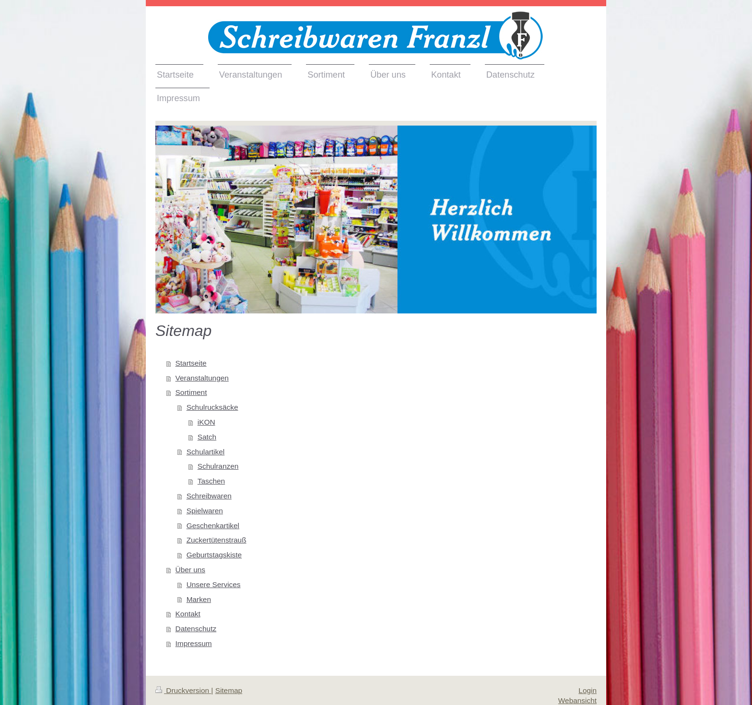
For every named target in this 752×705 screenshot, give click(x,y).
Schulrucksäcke (212, 407)
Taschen (211, 481)
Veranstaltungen (202, 378)
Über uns (190, 570)
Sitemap (228, 690)
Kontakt (188, 614)
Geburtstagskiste (214, 555)
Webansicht (577, 700)
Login (587, 690)
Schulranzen (218, 466)
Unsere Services (214, 584)
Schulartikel (206, 452)
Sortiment (191, 392)
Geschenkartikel (213, 525)
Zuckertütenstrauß (217, 540)
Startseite (191, 363)
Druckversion (183, 690)
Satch (207, 437)
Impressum (194, 643)
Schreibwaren (209, 496)
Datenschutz (196, 628)
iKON (206, 422)
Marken (199, 599)
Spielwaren (205, 511)
